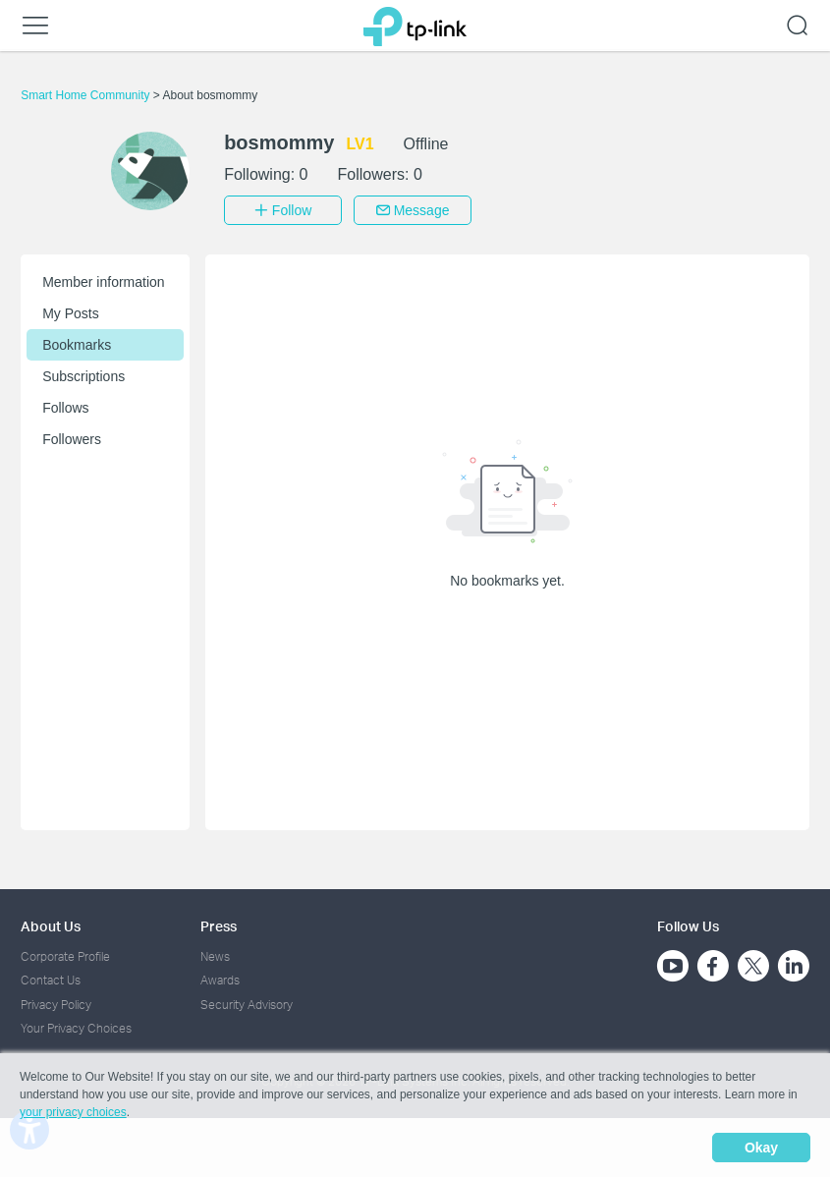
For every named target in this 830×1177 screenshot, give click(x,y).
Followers (71, 439)
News (215, 956)
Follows (65, 408)
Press (218, 926)
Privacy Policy (56, 1004)
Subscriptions (83, 376)
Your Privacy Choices (76, 1028)
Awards (220, 980)
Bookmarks (76, 345)
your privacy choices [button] (73, 1112)
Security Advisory (246, 1004)
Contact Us (51, 980)
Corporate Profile (65, 956)
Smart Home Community (87, 95)
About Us (51, 926)
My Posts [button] (70, 313)
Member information (103, 282)
